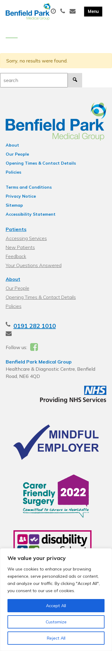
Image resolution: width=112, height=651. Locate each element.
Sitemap (14, 205)
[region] (56, 599)
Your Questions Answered (34, 265)
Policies (13, 172)
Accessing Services (26, 238)
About (12, 145)
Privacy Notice (21, 196)
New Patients (20, 247)
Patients (16, 229)
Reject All (56, 638)
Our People (17, 154)
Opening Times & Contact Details (41, 163)
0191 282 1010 (34, 326)
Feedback (16, 256)
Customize (56, 622)
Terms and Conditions (29, 187)
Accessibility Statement (31, 214)
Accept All (56, 605)
